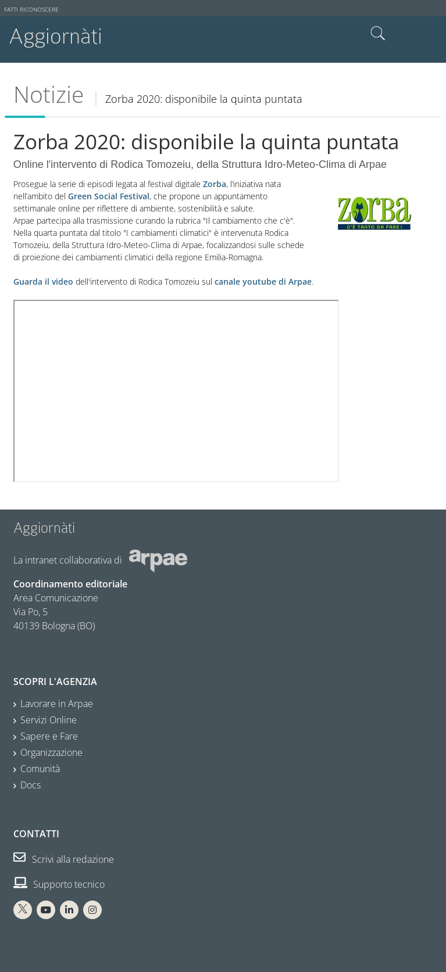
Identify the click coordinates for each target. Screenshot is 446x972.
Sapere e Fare (49, 736)
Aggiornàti (55, 36)
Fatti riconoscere (31, 9)
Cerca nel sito (378, 33)
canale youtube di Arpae (263, 281)
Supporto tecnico (59, 884)
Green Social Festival (108, 196)
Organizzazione (51, 752)
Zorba (214, 183)
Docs (30, 785)
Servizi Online (48, 719)
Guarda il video (43, 281)
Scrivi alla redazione (63, 859)
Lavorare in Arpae (56, 703)
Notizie (48, 94)
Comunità (40, 768)
